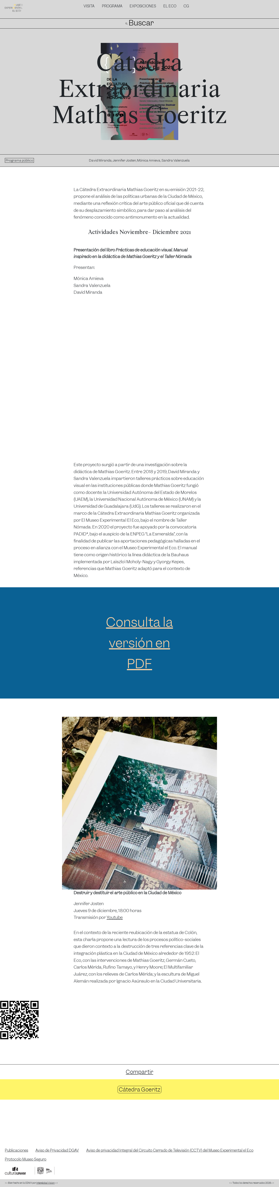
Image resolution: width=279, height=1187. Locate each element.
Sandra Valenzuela (176, 160)
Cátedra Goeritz (139, 1089)
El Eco (169, 6)
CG (186, 6)
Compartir (139, 1072)
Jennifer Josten (124, 160)
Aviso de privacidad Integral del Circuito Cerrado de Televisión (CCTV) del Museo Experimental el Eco (169, 1150)
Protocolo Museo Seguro (25, 1159)
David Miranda (100, 160)
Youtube (115, 917)
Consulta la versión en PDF (139, 643)
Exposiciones (143, 6)
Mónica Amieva (148, 160)
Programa (112, 6)
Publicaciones (16, 1150)
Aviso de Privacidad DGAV (57, 1150)
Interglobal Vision (45, 1182)
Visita (89, 6)
